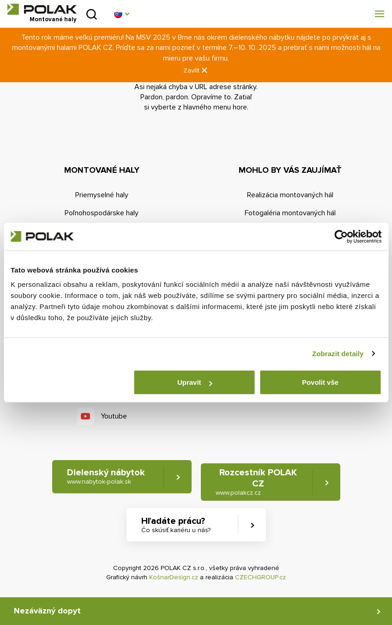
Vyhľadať (92, 14)
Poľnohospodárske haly (102, 213)
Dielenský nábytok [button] (106, 476)
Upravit (194, 382)
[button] (121, 14)
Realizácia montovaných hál (290, 195)
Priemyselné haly (101, 195)
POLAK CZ (42, 9)
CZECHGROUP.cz (260, 577)
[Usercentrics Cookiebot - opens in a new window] (341, 236)
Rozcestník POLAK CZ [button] (256, 482)
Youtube (114, 416)
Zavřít (196, 70)
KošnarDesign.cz (173, 577)
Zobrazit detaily (338, 354)
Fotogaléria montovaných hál (290, 213)
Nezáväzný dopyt (47, 611)
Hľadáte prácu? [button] (176, 525)
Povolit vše (320, 382)
